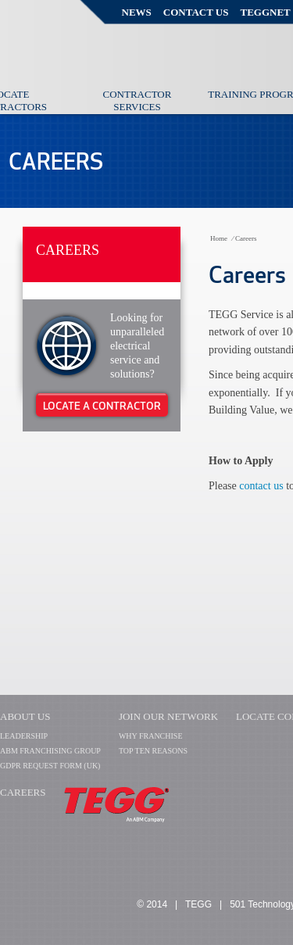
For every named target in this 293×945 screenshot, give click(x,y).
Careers (67, 250)
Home (218, 238)
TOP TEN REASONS (153, 750)
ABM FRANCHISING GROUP (50, 750)
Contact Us (196, 12)
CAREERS (23, 792)
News (137, 12)
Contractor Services (137, 100)
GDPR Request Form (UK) (50, 765)
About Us (25, 716)
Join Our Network (168, 716)
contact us (262, 486)
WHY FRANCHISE (151, 736)
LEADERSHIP (24, 736)
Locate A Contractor (102, 406)
